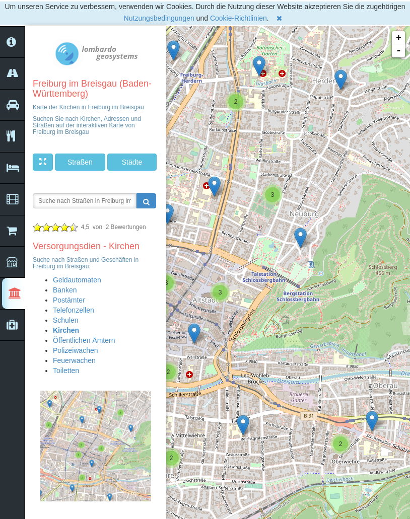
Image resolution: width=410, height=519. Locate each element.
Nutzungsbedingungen (159, 18)
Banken (65, 290)
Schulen (66, 320)
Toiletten (66, 370)
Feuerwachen (74, 360)
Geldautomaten (77, 280)
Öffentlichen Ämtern (84, 340)
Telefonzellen (73, 310)
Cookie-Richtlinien (238, 18)
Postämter (69, 300)
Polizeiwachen (75, 350)
